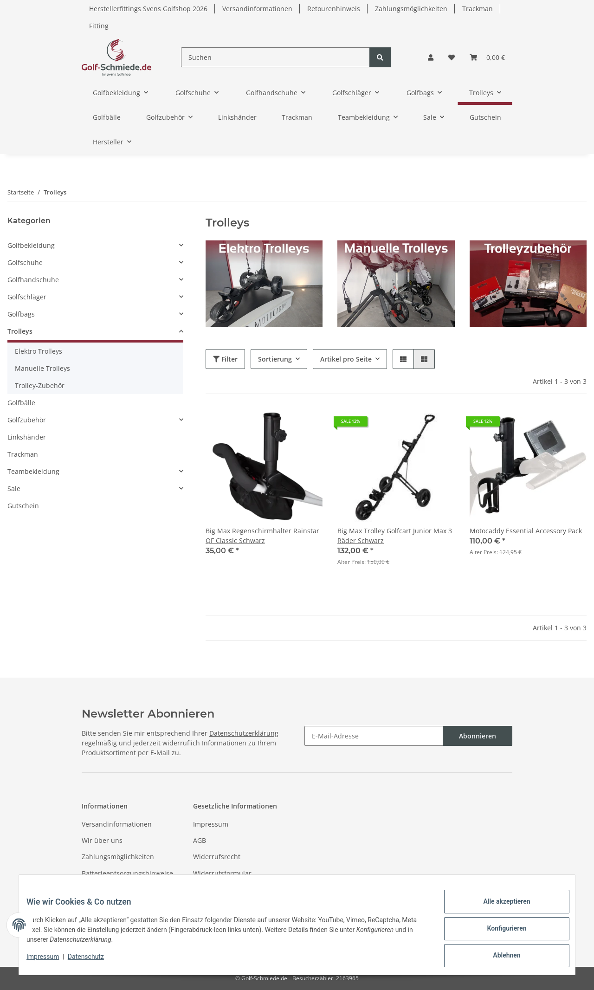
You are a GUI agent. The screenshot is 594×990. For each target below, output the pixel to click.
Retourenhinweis (333, 8)
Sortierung (275, 359)
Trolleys (19, 331)
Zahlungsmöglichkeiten (411, 8)
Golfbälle (21, 402)
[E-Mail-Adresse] (373, 736)
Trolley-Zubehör (40, 385)
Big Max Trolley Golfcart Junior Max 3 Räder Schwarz (394, 535)
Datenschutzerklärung (243, 733)
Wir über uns (102, 840)
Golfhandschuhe (33, 279)
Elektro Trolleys (38, 351)
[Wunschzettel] (451, 57)
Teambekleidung (33, 471)
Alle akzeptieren (499, 908)
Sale (13, 488)
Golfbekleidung (31, 245)
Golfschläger (26, 296)
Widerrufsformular (222, 873)
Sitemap (94, 889)
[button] (430, 57)
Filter (225, 359)
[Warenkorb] (487, 57)
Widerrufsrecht (216, 856)
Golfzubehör (26, 419)
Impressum (210, 824)
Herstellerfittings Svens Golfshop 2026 (148, 8)
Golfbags (21, 314)
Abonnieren (477, 735)
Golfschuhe (25, 262)
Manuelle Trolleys (42, 368)
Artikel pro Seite (346, 359)
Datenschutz (212, 889)
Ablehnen (499, 957)
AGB (199, 840)
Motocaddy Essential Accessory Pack (526, 530)
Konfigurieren (499, 933)
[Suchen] (275, 57)
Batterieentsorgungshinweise (127, 873)
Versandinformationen (257, 8)
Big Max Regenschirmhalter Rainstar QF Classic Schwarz (262, 535)
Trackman (477, 8)
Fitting (99, 25)
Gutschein (23, 505)
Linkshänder (26, 437)
